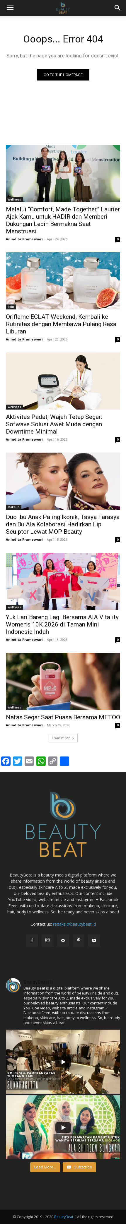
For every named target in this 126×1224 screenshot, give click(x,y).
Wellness (14, 199)
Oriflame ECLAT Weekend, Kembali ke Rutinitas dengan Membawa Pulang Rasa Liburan (61, 324)
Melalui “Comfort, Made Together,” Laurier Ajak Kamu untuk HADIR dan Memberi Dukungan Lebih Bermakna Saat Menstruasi (63, 220)
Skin (11, 307)
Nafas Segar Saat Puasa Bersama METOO (63, 717)
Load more (63, 737)
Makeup (14, 507)
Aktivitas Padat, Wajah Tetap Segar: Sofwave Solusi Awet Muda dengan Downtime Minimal (54, 424)
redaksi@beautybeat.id (74, 924)
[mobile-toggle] (10, 8)
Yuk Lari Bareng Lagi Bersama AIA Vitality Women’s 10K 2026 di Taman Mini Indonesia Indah (62, 624)
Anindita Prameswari (24, 239)
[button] (118, 8)
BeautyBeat (63, 1216)
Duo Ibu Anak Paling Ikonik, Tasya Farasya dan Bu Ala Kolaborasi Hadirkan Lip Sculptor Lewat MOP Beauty (63, 524)
